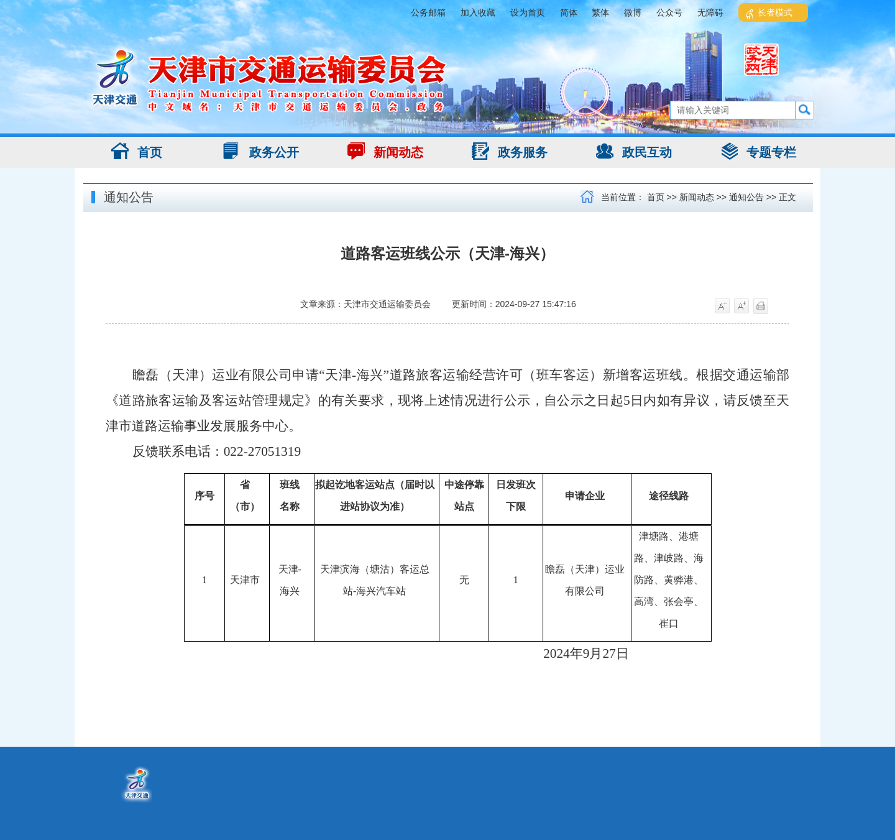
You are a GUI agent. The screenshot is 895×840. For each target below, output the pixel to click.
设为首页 (527, 12)
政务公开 (261, 151)
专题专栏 (758, 151)
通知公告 (129, 197)
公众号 (669, 12)
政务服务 (510, 151)
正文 (787, 197)
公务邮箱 (428, 12)
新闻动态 (385, 151)
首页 (136, 151)
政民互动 (634, 151)
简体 (568, 12)
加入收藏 (478, 12)
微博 (632, 12)
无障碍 (710, 12)
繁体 (600, 12)
